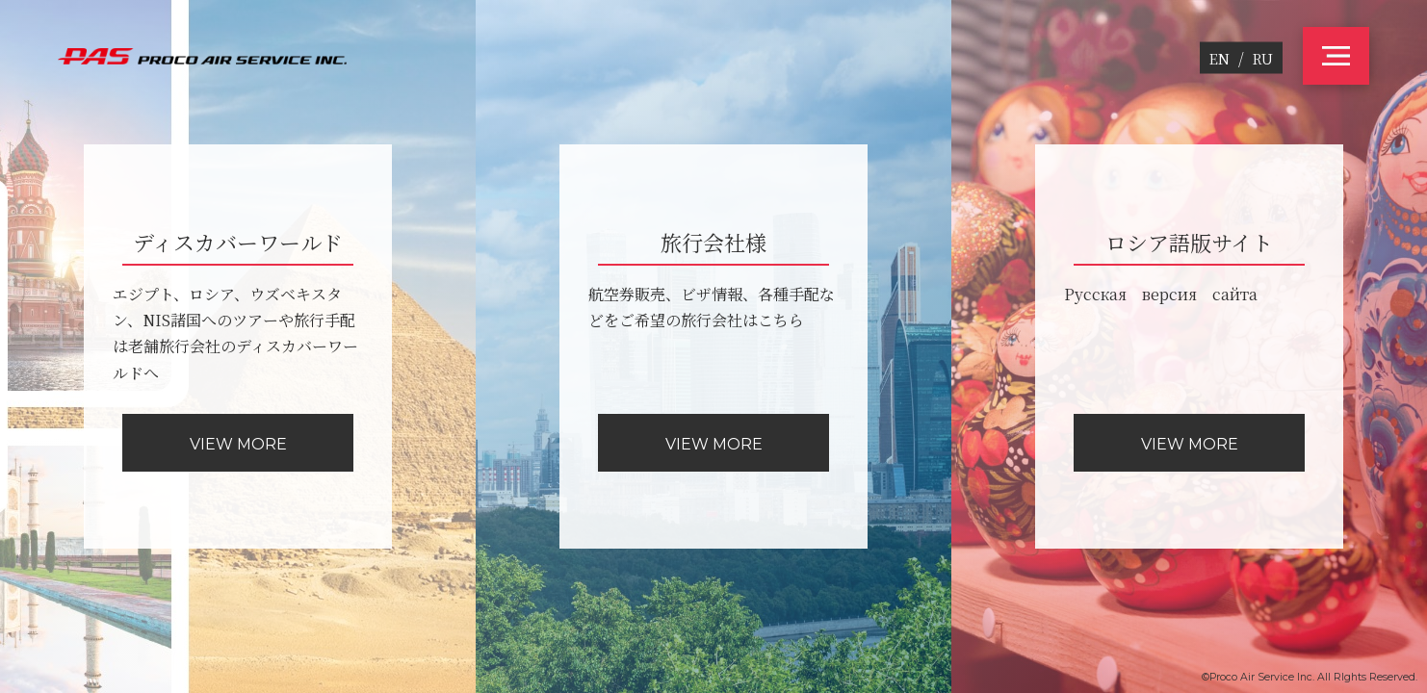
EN (1219, 58)
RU (1263, 58)
